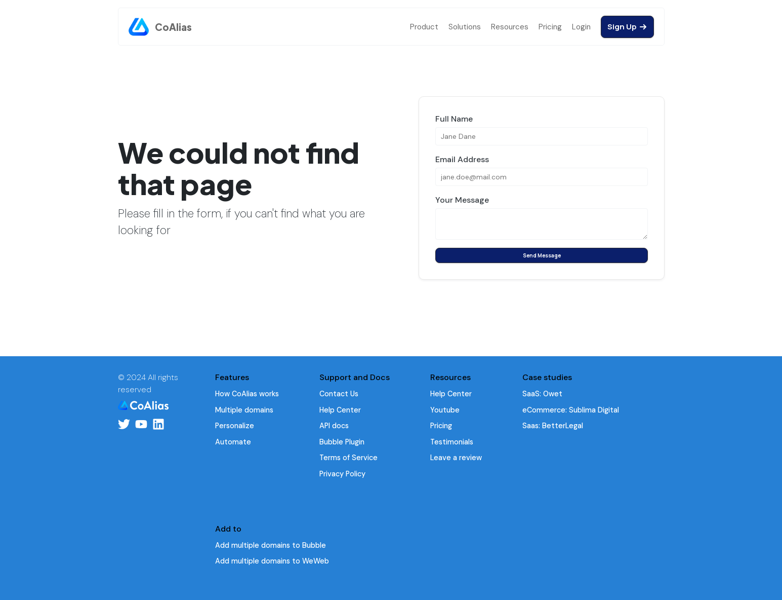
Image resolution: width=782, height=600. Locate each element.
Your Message (462, 200)
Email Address (462, 159)
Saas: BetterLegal (552, 425)
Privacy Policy (342, 473)
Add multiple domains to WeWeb (272, 561)
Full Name (454, 119)
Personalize (234, 425)
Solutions (464, 27)
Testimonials (451, 441)
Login (581, 27)
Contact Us (338, 393)
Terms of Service (348, 457)
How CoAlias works (247, 393)
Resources (509, 27)
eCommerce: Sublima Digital (570, 410)
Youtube (445, 410)
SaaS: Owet (542, 393)
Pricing (550, 27)
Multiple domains (244, 410)
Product (424, 27)
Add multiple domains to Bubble (270, 545)
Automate (233, 441)
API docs (334, 425)
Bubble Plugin (341, 441)
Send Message (541, 255)
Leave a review (456, 457)
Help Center (340, 410)
